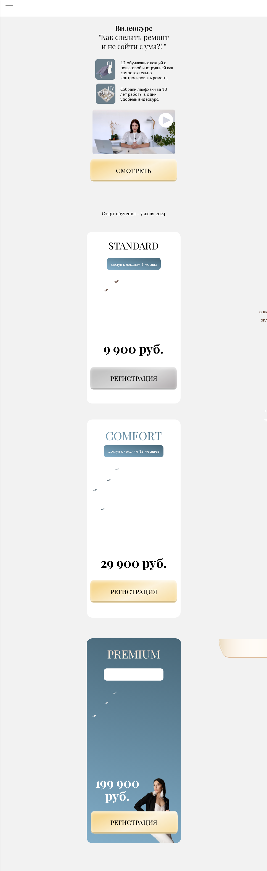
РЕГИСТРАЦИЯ (133, 378)
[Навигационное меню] (9, 8)
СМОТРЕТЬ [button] (133, 170)
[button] (133, 132)
